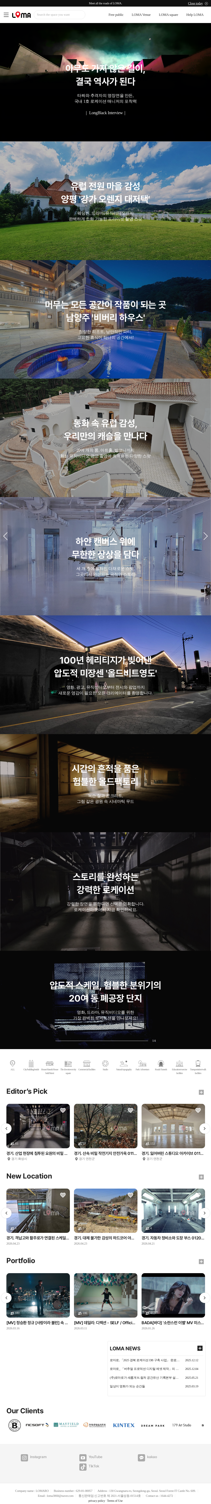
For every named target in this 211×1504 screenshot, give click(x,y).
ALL (12, 1065)
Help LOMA (195, 15)
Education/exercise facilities (179, 1067)
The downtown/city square (68, 1067)
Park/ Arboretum (142, 1065)
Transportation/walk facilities (198, 1067)
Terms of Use (115, 1492)
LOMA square (168, 15)
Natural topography (124, 1065)
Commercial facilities (86, 1065)
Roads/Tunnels (161, 1065)
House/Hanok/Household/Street (49, 1067)
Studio (105, 1065)
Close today (195, 3)
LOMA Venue (141, 15)
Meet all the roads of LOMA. (105, 3)
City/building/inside (31, 1065)
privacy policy (96, 1492)
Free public (116, 15)
